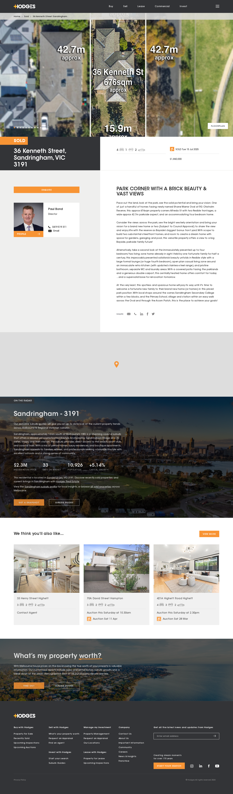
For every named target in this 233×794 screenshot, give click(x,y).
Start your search (58, 758)
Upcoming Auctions (25, 747)
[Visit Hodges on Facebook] (209, 767)
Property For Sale (23, 734)
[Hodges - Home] (24, 6)
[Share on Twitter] (153, 315)
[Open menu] (217, 6)
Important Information (131, 743)
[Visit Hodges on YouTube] (217, 767)
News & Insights (127, 756)
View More (209, 534)
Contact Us (125, 734)
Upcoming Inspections (26, 743)
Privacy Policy (20, 780)
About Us (124, 738)
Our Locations (92, 743)
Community (125, 747)
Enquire (47, 190)
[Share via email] (129, 315)
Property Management (97, 734)
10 (40, 127)
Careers (123, 752)
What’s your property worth (64, 734)
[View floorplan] (218, 126)
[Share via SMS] (135, 315)
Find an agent (56, 743)
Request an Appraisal (61, 738)
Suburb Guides (57, 763)
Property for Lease (94, 758)
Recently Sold (21, 738)
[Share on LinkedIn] (141, 315)
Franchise (124, 761)
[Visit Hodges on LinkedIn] (200, 767)
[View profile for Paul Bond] (46, 220)
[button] (116, 364)
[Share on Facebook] (147, 315)
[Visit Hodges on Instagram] (192, 767)
